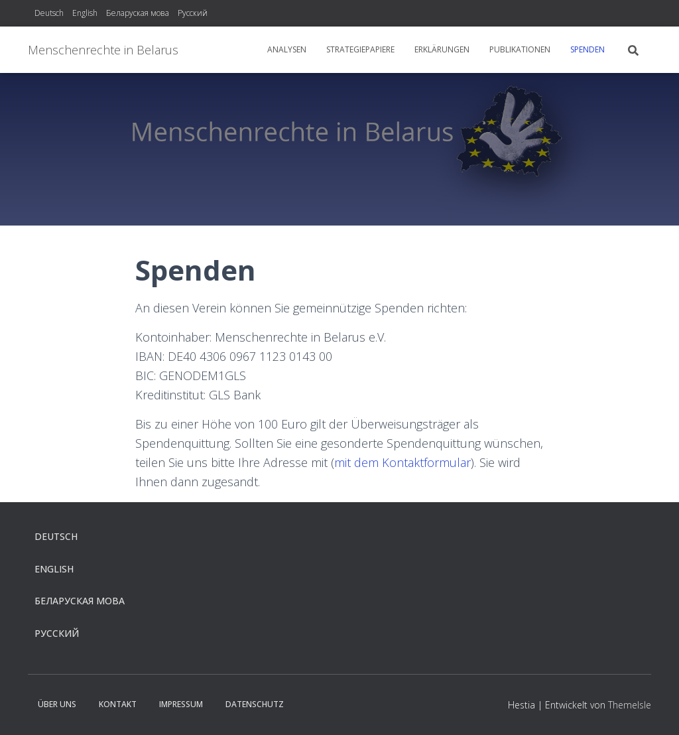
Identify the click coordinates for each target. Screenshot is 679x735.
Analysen (286, 49)
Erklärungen (441, 49)
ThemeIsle (629, 705)
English (84, 13)
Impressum (181, 704)
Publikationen (519, 49)
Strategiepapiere (360, 49)
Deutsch (49, 13)
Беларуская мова (137, 13)
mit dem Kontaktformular (402, 462)
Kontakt (118, 704)
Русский (193, 13)
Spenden (587, 49)
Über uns (57, 704)
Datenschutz (254, 704)
